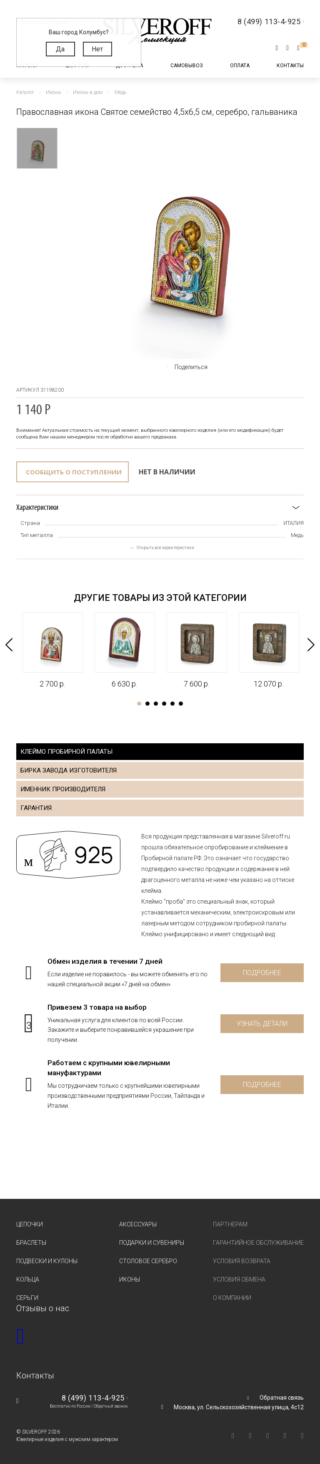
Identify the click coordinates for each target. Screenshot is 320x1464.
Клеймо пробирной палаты (66, 751)
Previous (9, 644)
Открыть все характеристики (165, 547)
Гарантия (36, 808)
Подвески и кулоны (47, 1261)
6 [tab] (181, 704)
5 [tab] (172, 704)
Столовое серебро (148, 1261)
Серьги (27, 1297)
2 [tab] (147, 704)
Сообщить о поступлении (74, 472)
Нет (97, 49)
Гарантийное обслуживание (258, 1242)
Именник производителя (62, 789)
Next (311, 644)
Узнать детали (262, 1024)
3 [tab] (156, 704)
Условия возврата (241, 1261)
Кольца (27, 1279)
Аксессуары (138, 1224)
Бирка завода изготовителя (68, 770)
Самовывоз (186, 65)
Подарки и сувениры (151, 1242)
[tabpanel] (52, 650)
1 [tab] (139, 704)
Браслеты (31, 1242)
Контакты (290, 65)
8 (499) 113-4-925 (93, 1397)
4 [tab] (164, 704)
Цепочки (29, 1224)
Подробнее (262, 973)
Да (60, 49)
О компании (232, 1297)
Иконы (129, 1279)
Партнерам (230, 1224)
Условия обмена (239, 1279)
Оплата (240, 65)
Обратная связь (282, 1397)
